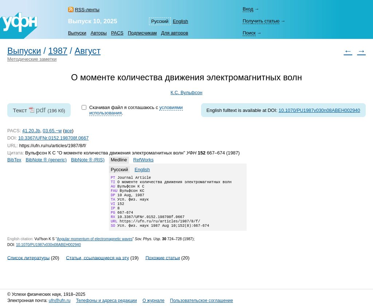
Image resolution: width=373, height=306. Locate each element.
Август (88, 51)
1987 (57, 51)
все (68, 130)
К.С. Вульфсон (186, 92)
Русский (159, 21)
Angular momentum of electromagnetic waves (95, 248)
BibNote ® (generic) (46, 159)
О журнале (153, 300)
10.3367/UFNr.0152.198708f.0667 (53, 138)
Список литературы (28, 266)
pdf (41, 110)
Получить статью (261, 21)
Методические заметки (31, 59)
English (180, 21)
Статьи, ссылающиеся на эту (97, 266)
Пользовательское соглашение (201, 300)
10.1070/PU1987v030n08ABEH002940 (319, 110)
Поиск (249, 33)
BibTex (14, 159)
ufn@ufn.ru (60, 300)
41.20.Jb (31, 130)
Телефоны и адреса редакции (106, 300)
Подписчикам (142, 33)
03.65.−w (52, 130)
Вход (248, 9)
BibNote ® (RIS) (88, 159)
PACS (117, 33)
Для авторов (174, 33)
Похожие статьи (162, 266)
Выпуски (77, 33)
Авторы (99, 33)
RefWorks (143, 159)
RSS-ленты (87, 9)
